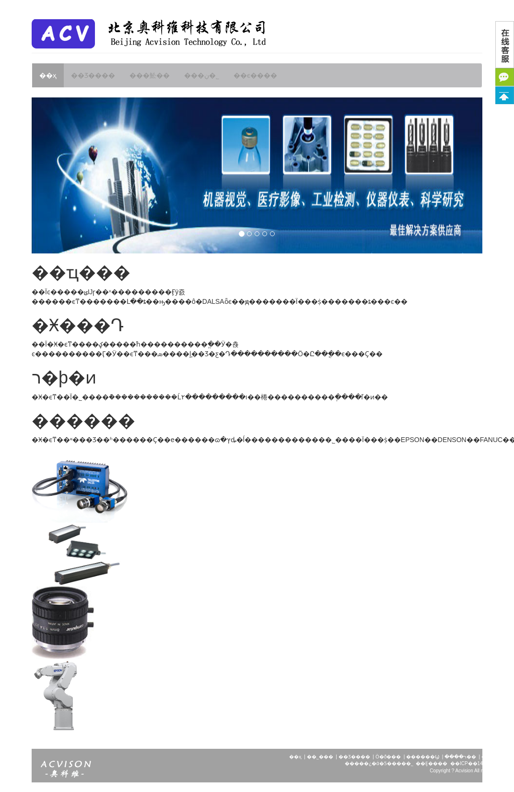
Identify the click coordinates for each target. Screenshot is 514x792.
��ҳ (48, 75)
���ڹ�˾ (201, 75)
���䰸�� (149, 75)
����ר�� (460, 756)
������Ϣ (422, 756)
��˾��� (320, 756)
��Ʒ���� (93, 75)
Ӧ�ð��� (388, 756)
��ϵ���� (255, 75)
